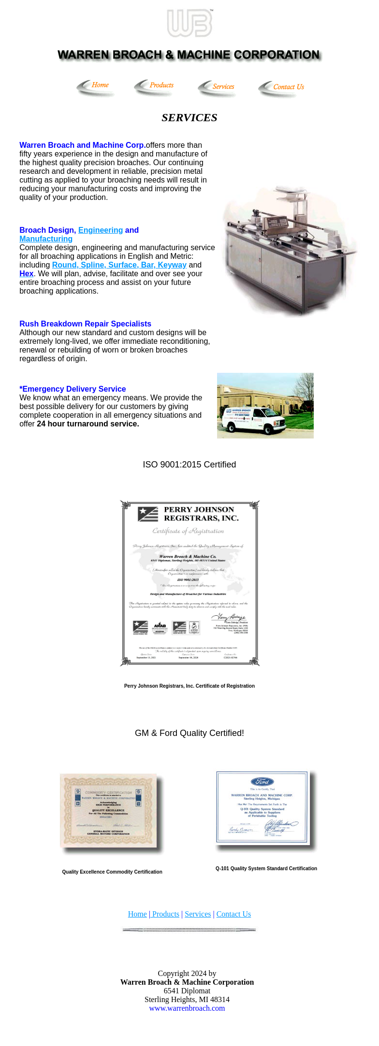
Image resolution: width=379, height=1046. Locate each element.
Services (198, 914)
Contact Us (234, 914)
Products (164, 914)
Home (137, 914)
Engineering (100, 230)
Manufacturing (46, 239)
